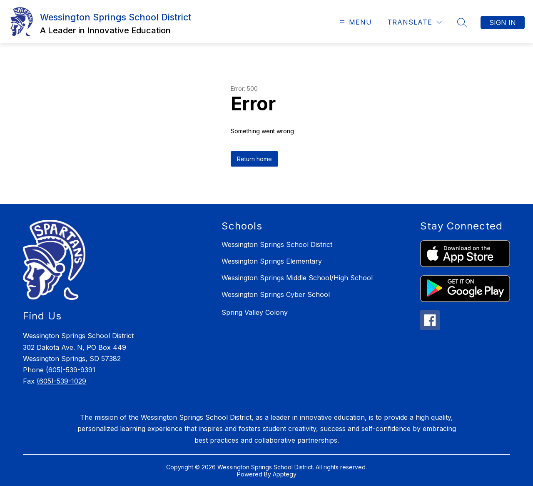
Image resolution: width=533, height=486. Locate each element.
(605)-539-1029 (61, 381)
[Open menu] (354, 22)
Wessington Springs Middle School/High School (297, 278)
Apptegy (284, 474)
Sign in (502, 22)
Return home (254, 158)
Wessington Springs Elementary (272, 261)
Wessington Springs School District (277, 244)
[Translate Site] (414, 22)
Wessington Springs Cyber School (276, 294)
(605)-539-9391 (70, 370)
